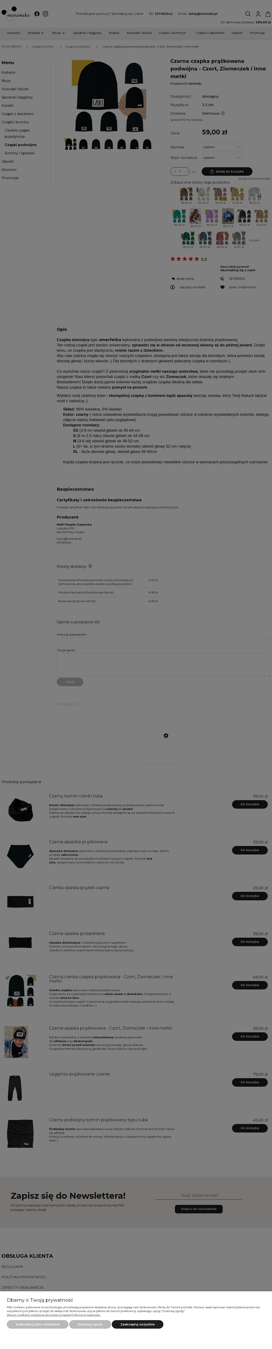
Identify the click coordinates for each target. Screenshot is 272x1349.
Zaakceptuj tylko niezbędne (38, 1324)
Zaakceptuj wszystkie (137, 1324)
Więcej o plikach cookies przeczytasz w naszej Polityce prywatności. (54, 1315)
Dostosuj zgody (90, 1324)
